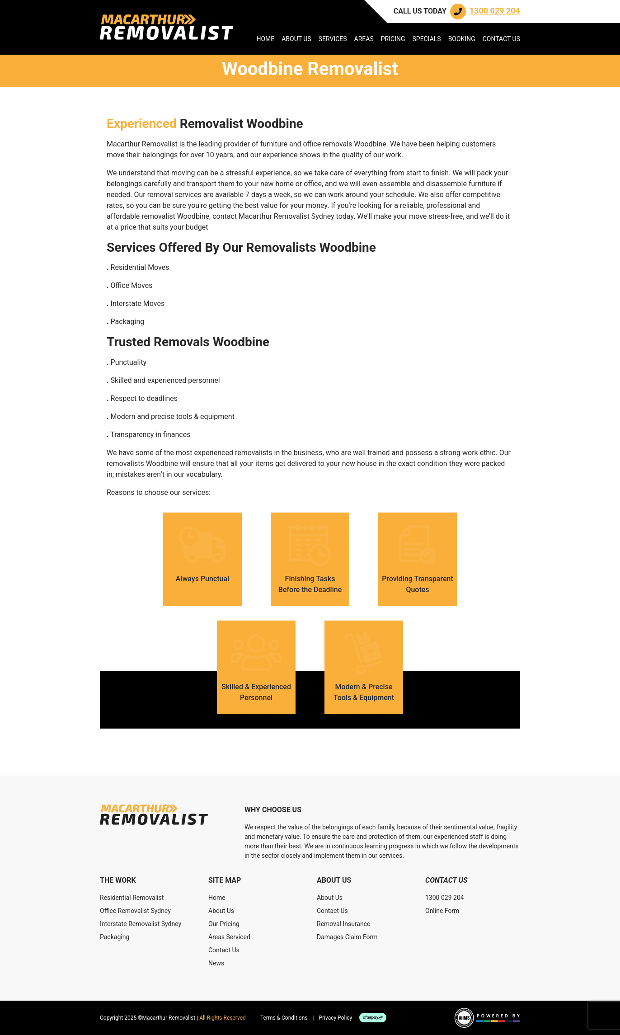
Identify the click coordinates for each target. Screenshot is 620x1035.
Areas (364, 38)
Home (265, 38)
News (216, 963)
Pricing (393, 38)
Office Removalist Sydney (135, 910)
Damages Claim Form (347, 937)
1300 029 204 (444, 897)
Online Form (442, 910)
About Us (296, 38)
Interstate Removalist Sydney (140, 923)
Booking (461, 38)
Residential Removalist (132, 897)
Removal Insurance (343, 923)
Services (333, 38)
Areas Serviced (229, 937)
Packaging (114, 937)
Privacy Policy (335, 1018)
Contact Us (501, 38)
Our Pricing (224, 923)
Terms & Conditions (284, 1018)
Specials (426, 38)
